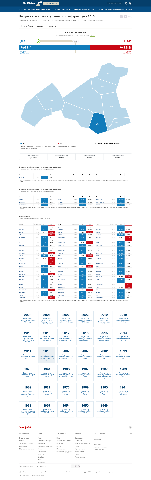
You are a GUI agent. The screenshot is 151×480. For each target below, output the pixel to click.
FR (117, 3)
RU (120, 3)
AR (115, 3)
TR (109, 3)
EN (112, 3)
